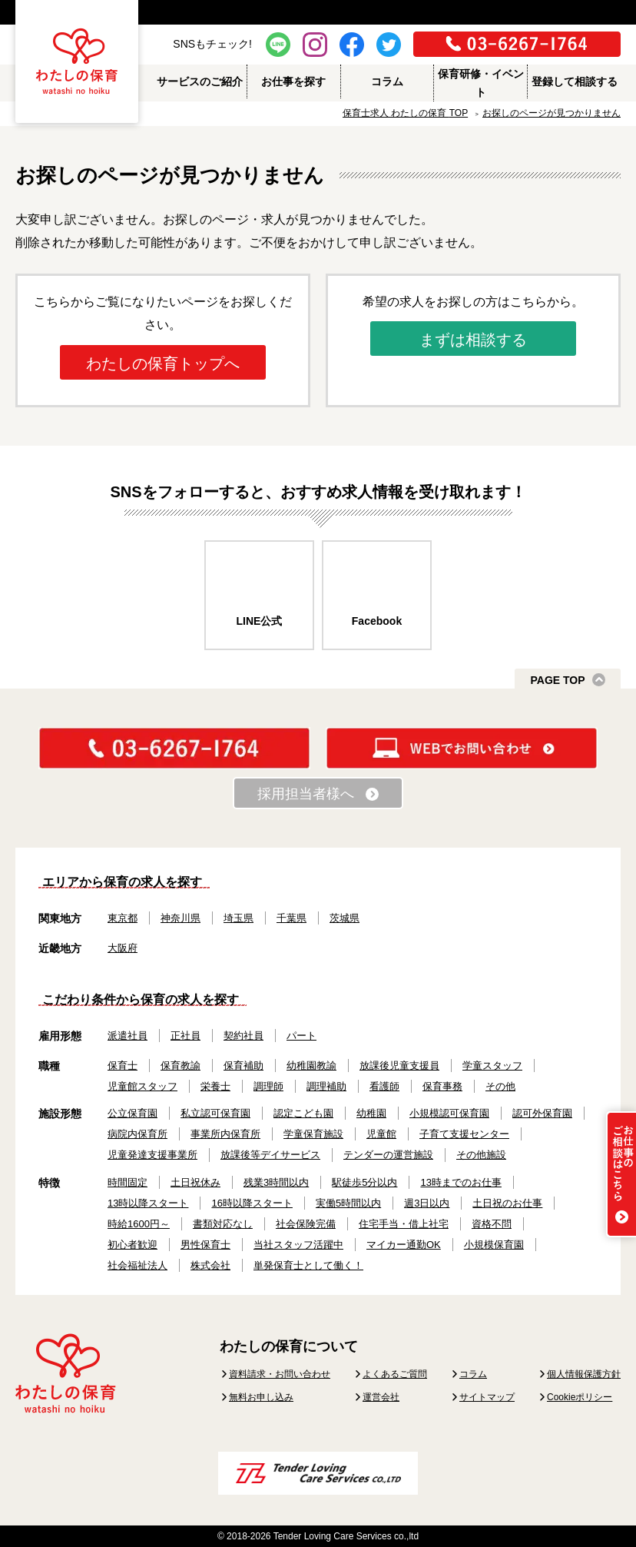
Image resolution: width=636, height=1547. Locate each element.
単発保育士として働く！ (308, 1265)
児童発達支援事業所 (152, 1154)
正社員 (185, 1035)
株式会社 (210, 1265)
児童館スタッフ (142, 1086)
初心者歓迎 (132, 1244)
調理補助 (326, 1086)
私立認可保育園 (215, 1113)
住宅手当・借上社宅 (404, 1224)
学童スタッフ (492, 1065)
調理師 (268, 1086)
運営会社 (381, 1397)
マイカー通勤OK (403, 1244)
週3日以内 (426, 1203)
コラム (473, 1374)
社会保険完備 (306, 1224)
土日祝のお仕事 (507, 1203)
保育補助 (243, 1065)
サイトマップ (487, 1397)
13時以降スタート (148, 1203)
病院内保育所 (137, 1134)
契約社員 (243, 1035)
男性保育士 (205, 1244)
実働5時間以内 (348, 1203)
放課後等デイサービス (270, 1154)
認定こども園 (303, 1113)
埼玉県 (238, 918)
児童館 (381, 1134)
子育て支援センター (464, 1134)
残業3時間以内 (276, 1182)
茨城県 (344, 918)
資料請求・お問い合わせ (279, 1374)
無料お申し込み (261, 1397)
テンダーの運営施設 (388, 1154)
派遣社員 (127, 1035)
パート (301, 1035)
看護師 (384, 1086)
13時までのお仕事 (460, 1182)
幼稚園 (371, 1113)
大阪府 (122, 948)
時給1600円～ (139, 1224)
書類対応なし (223, 1224)
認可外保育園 (542, 1113)
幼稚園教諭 (311, 1065)
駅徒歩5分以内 (364, 1182)
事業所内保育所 (225, 1134)
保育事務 (442, 1086)
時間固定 (127, 1182)
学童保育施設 (313, 1134)
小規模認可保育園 (449, 1113)
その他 (500, 1086)
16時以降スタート (251, 1203)
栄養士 (215, 1086)
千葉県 (291, 918)
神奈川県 (180, 918)
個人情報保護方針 (584, 1374)
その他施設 (481, 1154)
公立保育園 (132, 1113)
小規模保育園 (494, 1244)
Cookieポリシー (579, 1397)
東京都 (122, 918)
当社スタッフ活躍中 (298, 1244)
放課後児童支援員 (399, 1065)
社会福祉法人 (137, 1265)
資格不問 (492, 1224)
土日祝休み (195, 1182)
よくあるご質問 (395, 1374)
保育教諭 (180, 1065)
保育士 (122, 1065)
